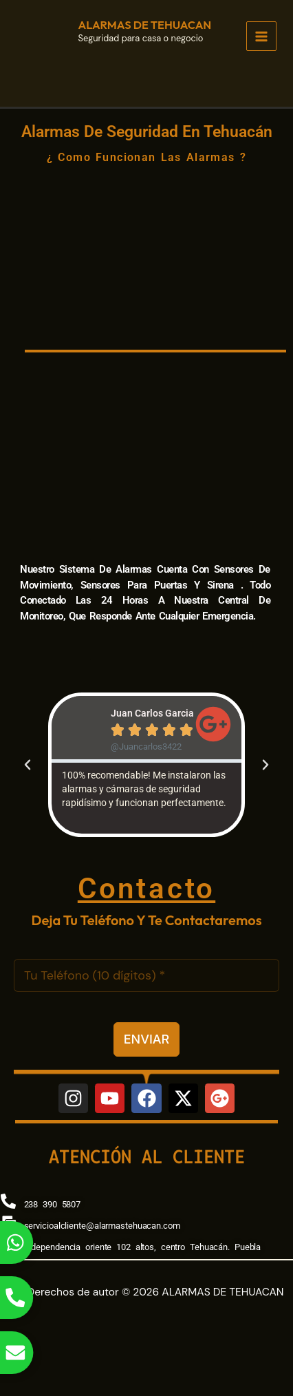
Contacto (146, 888)
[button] (27, 765)
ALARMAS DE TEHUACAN (145, 25)
